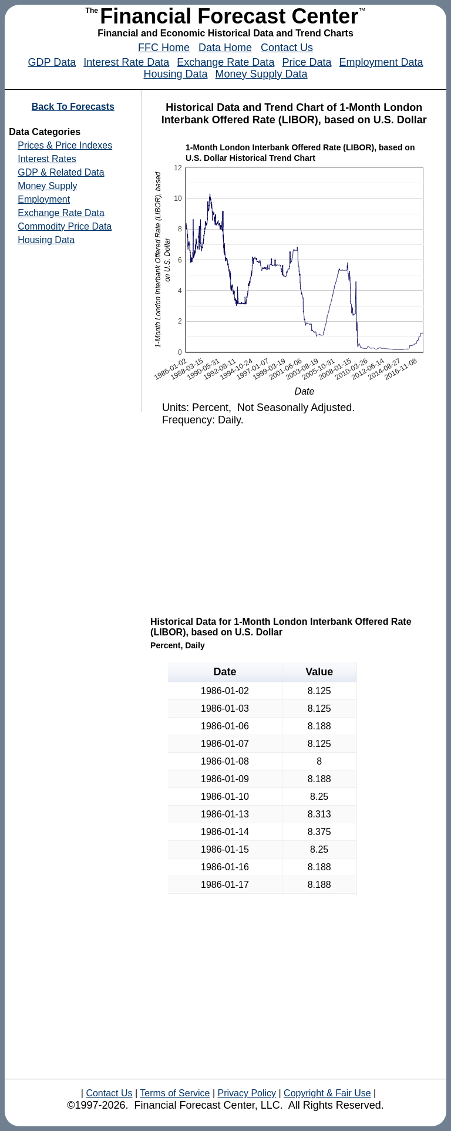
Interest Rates (47, 159)
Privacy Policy (246, 1093)
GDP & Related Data (61, 172)
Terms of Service (175, 1093)
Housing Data (175, 74)
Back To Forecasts (73, 107)
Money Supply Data (262, 74)
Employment (44, 199)
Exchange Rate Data (225, 62)
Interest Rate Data (126, 62)
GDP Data (52, 62)
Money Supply (47, 186)
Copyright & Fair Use (327, 1093)
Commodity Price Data (65, 226)
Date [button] (224, 672)
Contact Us (287, 47)
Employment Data (381, 62)
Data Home (225, 47)
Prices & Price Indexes (65, 145)
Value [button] (319, 672)
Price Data (306, 62)
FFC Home (164, 47)
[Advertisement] (295, 520)
